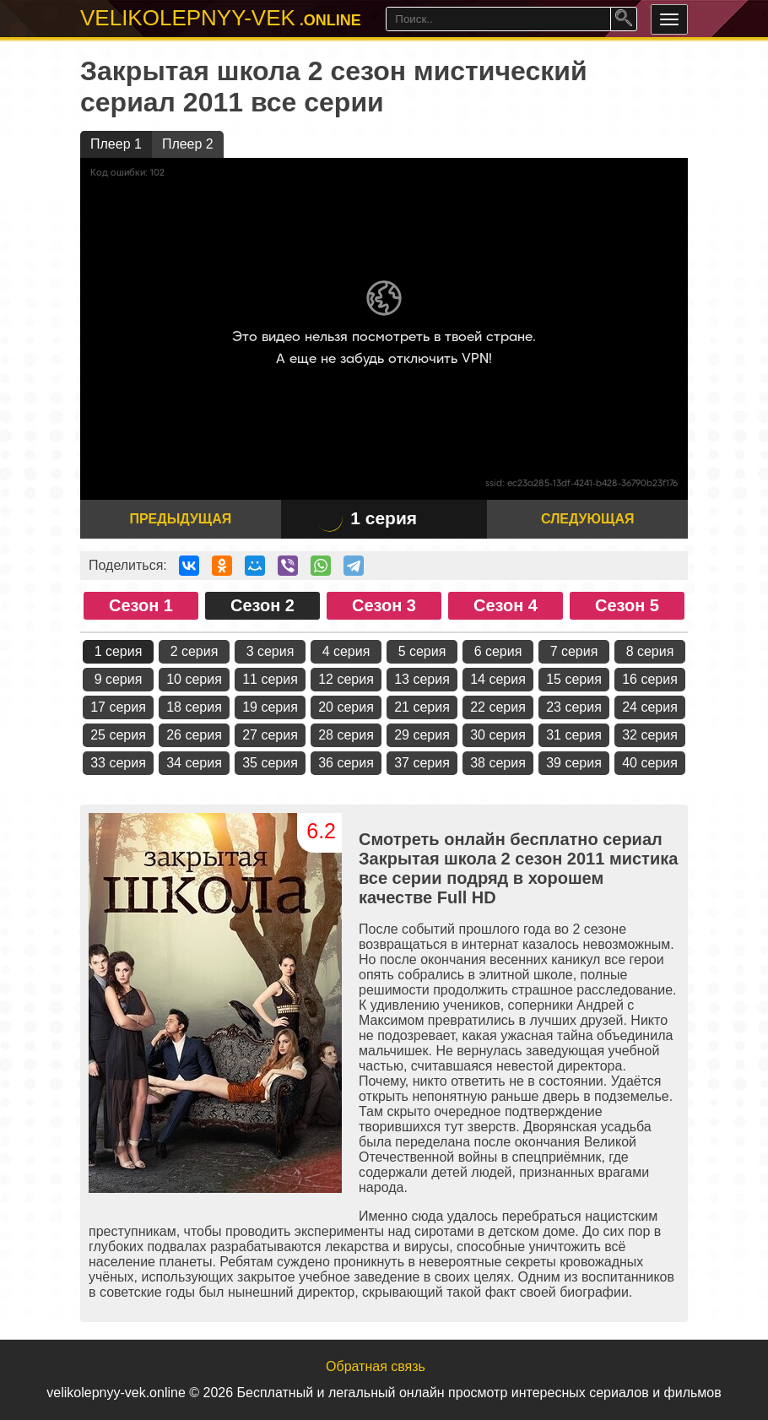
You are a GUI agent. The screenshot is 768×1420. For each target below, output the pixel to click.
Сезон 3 (384, 605)
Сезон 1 (141, 605)
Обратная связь (375, 1366)
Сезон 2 (262, 605)
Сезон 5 (627, 605)
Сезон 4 (505, 605)
